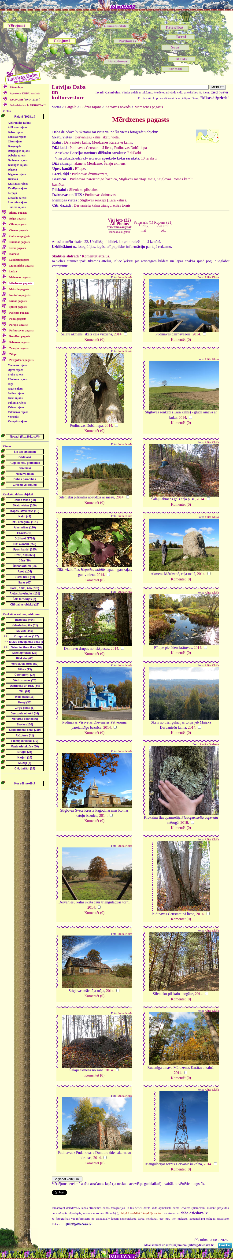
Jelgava (12, 169)
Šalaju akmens (115, 163)
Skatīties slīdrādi (65, 256)
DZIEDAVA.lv (123, 7)
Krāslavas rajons (18, 183)
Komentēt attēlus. (96, 256)
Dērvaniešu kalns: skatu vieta (97, 137)
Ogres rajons (15, 369)
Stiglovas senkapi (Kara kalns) (103, 200)
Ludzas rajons (17, 207)
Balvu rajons (15, 132)
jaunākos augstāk (119, 232)
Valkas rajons (16, 407)
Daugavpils (14, 146)
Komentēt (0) (94, 340)
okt (163, 230)
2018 (184, 822)
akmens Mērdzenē (88, 163)
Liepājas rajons (17, 197)
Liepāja (12, 193)
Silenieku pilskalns (83, 190)
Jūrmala (13, 179)
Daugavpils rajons (19, 150)
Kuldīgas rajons (17, 188)
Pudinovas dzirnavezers (89, 174)
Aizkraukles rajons (19, 122)
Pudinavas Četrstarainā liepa (91, 148)
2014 (117, 334)
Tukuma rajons (17, 402)
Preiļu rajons (15, 374)
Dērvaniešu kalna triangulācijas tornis (102, 205)
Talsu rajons (15, 398)
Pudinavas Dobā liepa (130, 148)
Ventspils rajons (17, 421)
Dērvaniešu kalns (77, 142)
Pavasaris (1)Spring (143, 224)
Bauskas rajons (17, 136)
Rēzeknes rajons (17, 379)
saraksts (24, 93)
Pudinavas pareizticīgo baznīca (93, 179)
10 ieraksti (149, 158)
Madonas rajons (17, 365)
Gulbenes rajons (17, 160)
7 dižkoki (134, 153)
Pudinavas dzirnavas (100, 195)
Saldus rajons (16, 393)
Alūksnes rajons (17, 127)
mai (143, 230)
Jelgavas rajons (17, 174)
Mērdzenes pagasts (148, 107)
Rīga (10, 384)
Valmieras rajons (18, 412)
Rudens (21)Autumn (163, 224)
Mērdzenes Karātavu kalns (112, 142)
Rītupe (80, 169)
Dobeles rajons (17, 155)
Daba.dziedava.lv (27, 105)
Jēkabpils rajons (17, 165)
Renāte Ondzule (209, 744)
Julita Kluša (125, 277)
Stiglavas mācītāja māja (137, 179)
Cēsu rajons (15, 141)
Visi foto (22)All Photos (119, 223)
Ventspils (13, 416)
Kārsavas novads (117, 107)
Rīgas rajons (15, 388)
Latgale (70, 107)
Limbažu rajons (17, 202)
